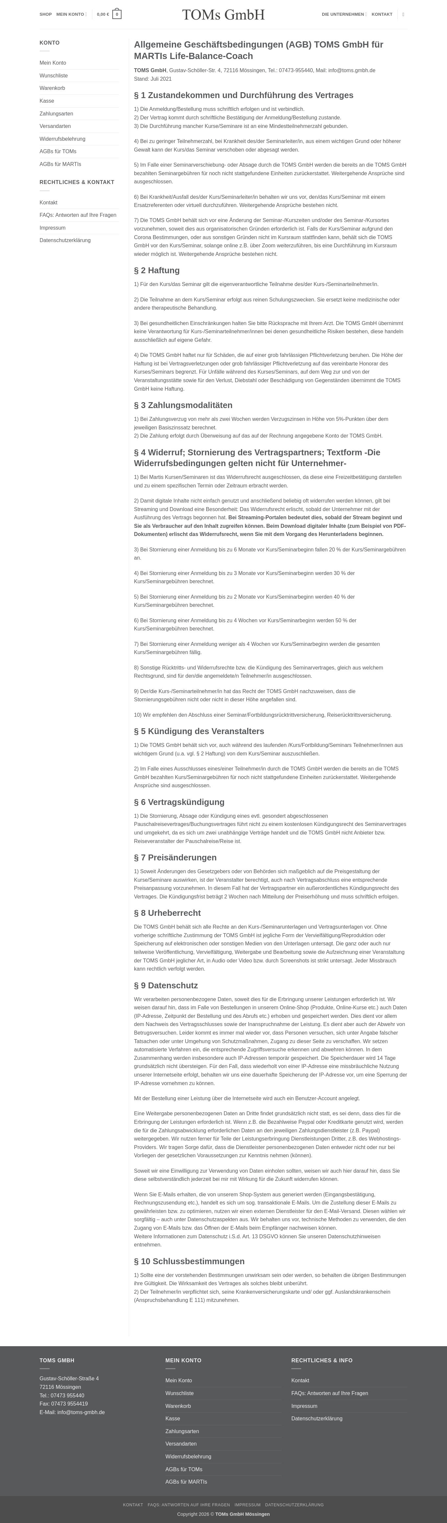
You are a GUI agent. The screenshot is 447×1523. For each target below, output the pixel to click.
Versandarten (55, 126)
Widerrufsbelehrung (63, 139)
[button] (109, 14)
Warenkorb (52, 88)
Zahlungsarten (56, 113)
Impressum (53, 228)
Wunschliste (54, 75)
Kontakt (382, 14)
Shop (46, 14)
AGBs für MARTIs (60, 164)
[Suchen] (404, 14)
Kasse (47, 101)
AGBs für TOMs (58, 151)
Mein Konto (71, 14)
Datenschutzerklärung (65, 240)
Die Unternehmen (344, 14)
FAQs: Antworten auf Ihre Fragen (78, 215)
